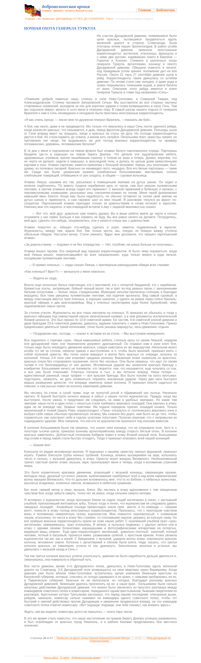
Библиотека (165, 10)
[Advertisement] (59, 63)
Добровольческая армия (85, 657)
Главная (144, 10)
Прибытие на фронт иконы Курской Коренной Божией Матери (93, 638)
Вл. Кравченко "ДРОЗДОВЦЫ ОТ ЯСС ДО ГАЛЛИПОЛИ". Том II (75, 18)
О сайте (64, 657)
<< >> (138, 638)
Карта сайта (51, 657)
